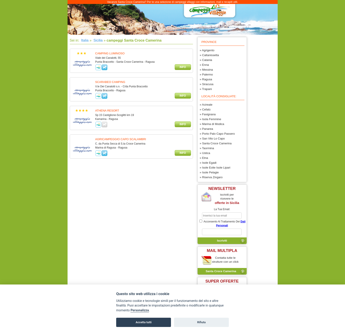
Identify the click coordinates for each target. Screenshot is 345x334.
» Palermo (206, 74)
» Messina (206, 69)
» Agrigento (207, 50)
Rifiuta (201, 322)
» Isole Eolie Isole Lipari (215, 167)
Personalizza (139, 310)
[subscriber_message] (222, 232)
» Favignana (208, 114)
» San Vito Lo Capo (212, 138)
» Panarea (206, 128)
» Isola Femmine (210, 119)
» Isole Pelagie (209, 172)
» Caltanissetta (209, 55)
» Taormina (207, 148)
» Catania (206, 60)
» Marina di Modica (212, 124)
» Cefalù (205, 109)
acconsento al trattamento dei (222, 223)
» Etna (204, 158)
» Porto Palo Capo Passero (217, 133)
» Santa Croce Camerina (216, 143)
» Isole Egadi (208, 162)
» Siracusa (206, 84)
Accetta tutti (144, 322)
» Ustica (205, 153)
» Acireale (206, 104)
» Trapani (206, 89)
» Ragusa (206, 79)
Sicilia (97, 40)
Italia (84, 40)
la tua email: (222, 209)
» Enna (204, 64)
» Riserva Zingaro (211, 177)
